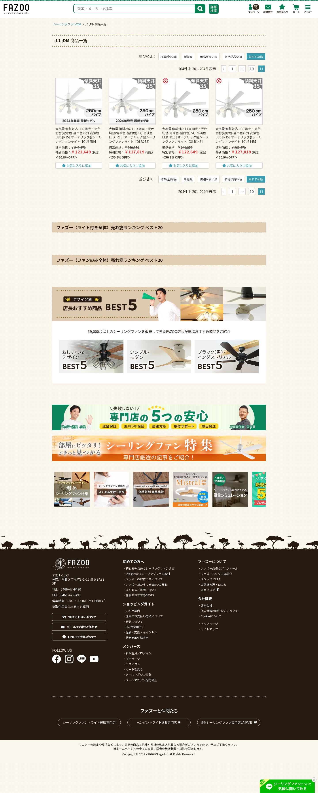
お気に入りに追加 (78, 165)
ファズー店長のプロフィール (219, 568)
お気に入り (282, 8)
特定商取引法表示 (137, 638)
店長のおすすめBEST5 (140, 595)
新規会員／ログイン (138, 653)
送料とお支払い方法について (144, 616)
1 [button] (232, 68)
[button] (223, 68)
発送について (134, 621)
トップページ (209, 623)
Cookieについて (211, 616)
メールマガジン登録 (138, 674)
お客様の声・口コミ (214, 584)
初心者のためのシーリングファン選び (150, 568)
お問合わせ (268, 8)
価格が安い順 (208, 57)
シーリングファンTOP (67, 24)
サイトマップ (209, 629)
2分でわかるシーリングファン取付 (148, 574)
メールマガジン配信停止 (141, 680)
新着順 (188, 57)
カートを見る (134, 669)
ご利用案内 (133, 611)
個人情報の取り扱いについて (219, 611)
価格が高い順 (233, 57)
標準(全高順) (169, 57)
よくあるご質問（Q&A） (141, 590)
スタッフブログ (211, 579)
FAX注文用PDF (135, 627)
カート (296, 8)
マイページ (254, 8)
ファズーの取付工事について (144, 579)
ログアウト (133, 664)
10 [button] (252, 68)
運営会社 (206, 605)
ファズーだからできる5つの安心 (146, 584)
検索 (200, 8)
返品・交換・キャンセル (141, 632)
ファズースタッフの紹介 (216, 574)
